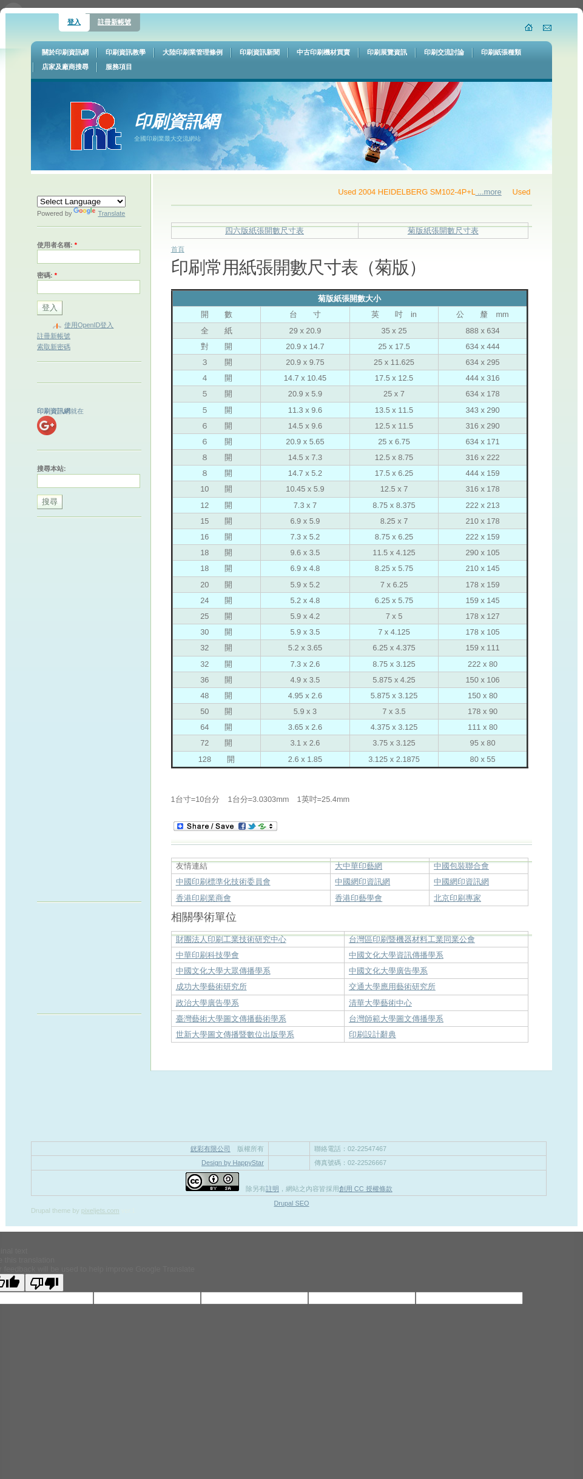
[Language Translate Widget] (81, 201)
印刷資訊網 (176, 121)
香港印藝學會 (358, 898)
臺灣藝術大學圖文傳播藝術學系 (231, 1018)
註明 (272, 1188)
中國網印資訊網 (362, 881)
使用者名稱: (57, 245)
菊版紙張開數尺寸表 (443, 230)
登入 (74, 21)
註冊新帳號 (114, 21)
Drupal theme (50, 1210)
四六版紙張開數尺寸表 (264, 230)
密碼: (47, 275)
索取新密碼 (53, 346)
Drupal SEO (291, 1203)
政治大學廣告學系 (207, 1002)
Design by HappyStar (232, 1162)
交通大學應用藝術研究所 (392, 986)
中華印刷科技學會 (207, 955)
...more (502, 191)
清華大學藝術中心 (380, 1002)
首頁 (177, 249)
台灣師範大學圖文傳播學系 (396, 1018)
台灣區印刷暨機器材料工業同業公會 (412, 939)
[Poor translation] (44, 1283)
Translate (99, 213)
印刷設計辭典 (372, 1034)
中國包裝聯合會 (461, 865)
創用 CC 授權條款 (366, 1188)
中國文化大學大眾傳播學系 (223, 970)
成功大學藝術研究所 (211, 986)
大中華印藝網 (358, 865)
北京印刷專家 (457, 898)
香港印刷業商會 (203, 898)
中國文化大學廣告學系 (388, 970)
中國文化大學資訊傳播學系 (396, 955)
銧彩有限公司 (210, 1148)
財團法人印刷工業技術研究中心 (231, 939)
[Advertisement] (85, 712)
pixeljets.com (100, 1210)
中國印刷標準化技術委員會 (223, 881)
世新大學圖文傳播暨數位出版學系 (235, 1034)
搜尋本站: (51, 468)
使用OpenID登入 (88, 325)
